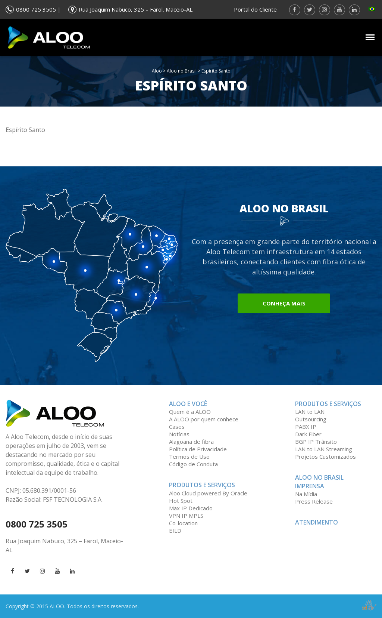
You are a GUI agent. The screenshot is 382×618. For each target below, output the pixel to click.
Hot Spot (180, 500)
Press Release (314, 501)
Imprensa (309, 486)
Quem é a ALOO (190, 411)
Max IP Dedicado (191, 508)
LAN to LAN (310, 411)
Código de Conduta (193, 464)
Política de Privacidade (198, 449)
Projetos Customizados (325, 456)
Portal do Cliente (255, 9)
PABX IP (305, 426)
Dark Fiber (308, 434)
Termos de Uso (189, 456)
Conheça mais (284, 303)
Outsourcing (310, 419)
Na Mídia (306, 494)
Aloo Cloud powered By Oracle (208, 493)
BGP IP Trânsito (316, 441)
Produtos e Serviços (202, 485)
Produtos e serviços (328, 404)
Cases (177, 426)
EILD (175, 530)
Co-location (183, 523)
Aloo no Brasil (182, 71)
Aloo (157, 71)
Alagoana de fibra (191, 441)
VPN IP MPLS (186, 515)
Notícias (179, 434)
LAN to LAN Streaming (323, 449)
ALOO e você (188, 404)
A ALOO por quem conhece (203, 419)
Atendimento (316, 522)
